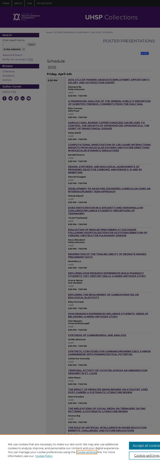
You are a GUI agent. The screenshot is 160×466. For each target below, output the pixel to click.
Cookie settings (86, 452)
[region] (80, 450)
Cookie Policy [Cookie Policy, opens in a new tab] (44, 456)
